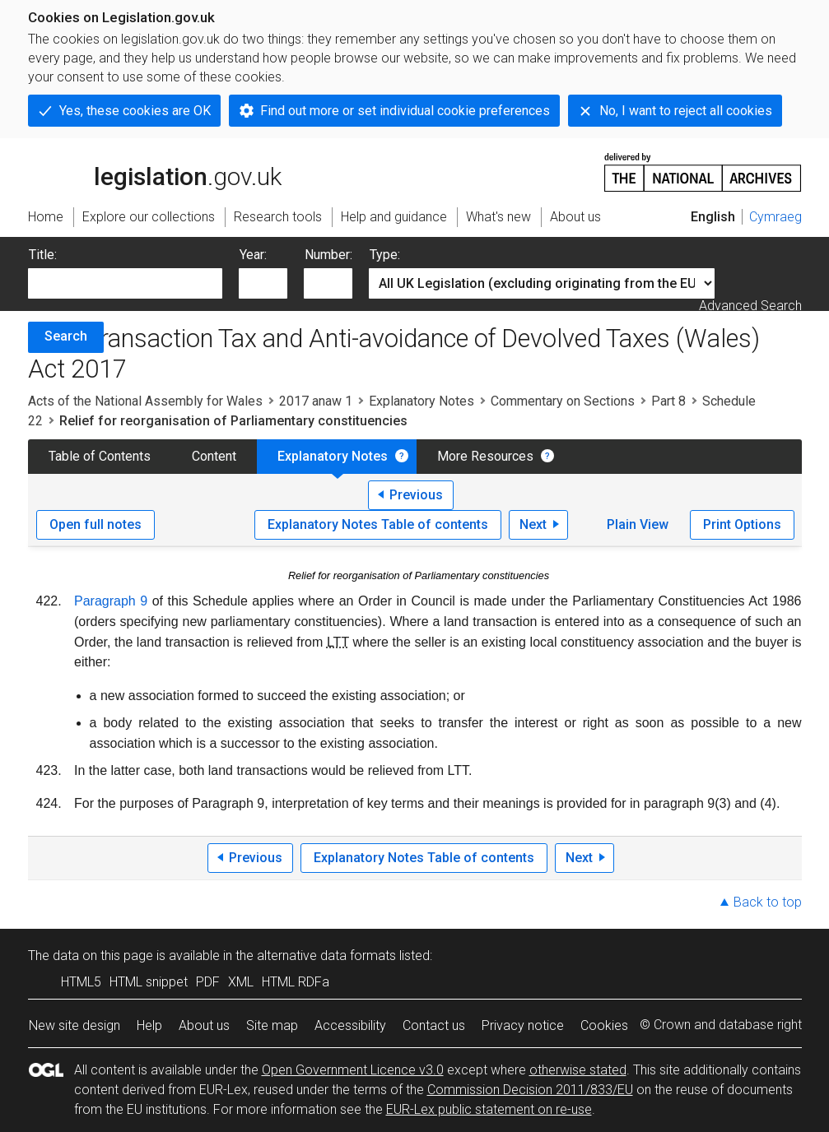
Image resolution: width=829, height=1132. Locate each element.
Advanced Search (750, 305)
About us (204, 1025)
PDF (208, 982)
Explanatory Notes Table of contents (378, 524)
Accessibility (350, 1025)
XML (241, 982)
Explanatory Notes (421, 401)
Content (214, 456)
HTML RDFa (295, 982)
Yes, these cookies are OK (135, 110)
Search (65, 336)
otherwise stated (577, 1070)
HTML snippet (148, 982)
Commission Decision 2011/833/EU (530, 1089)
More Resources (485, 456)
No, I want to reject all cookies (685, 110)
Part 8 (668, 401)
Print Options (742, 524)
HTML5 (81, 982)
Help (149, 1025)
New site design (74, 1025)
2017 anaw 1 (315, 401)
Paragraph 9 (110, 601)
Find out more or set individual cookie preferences (405, 110)
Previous (416, 495)
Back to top (768, 902)
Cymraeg (775, 217)
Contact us (434, 1025)
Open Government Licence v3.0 (353, 1070)
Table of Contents (100, 456)
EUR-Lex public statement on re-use (489, 1109)
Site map (272, 1025)
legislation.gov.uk (155, 171)
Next (533, 524)
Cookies (604, 1025)
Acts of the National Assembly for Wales (145, 401)
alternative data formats (326, 955)
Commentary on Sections (563, 401)
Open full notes (95, 524)
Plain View (637, 524)
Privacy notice (523, 1025)
